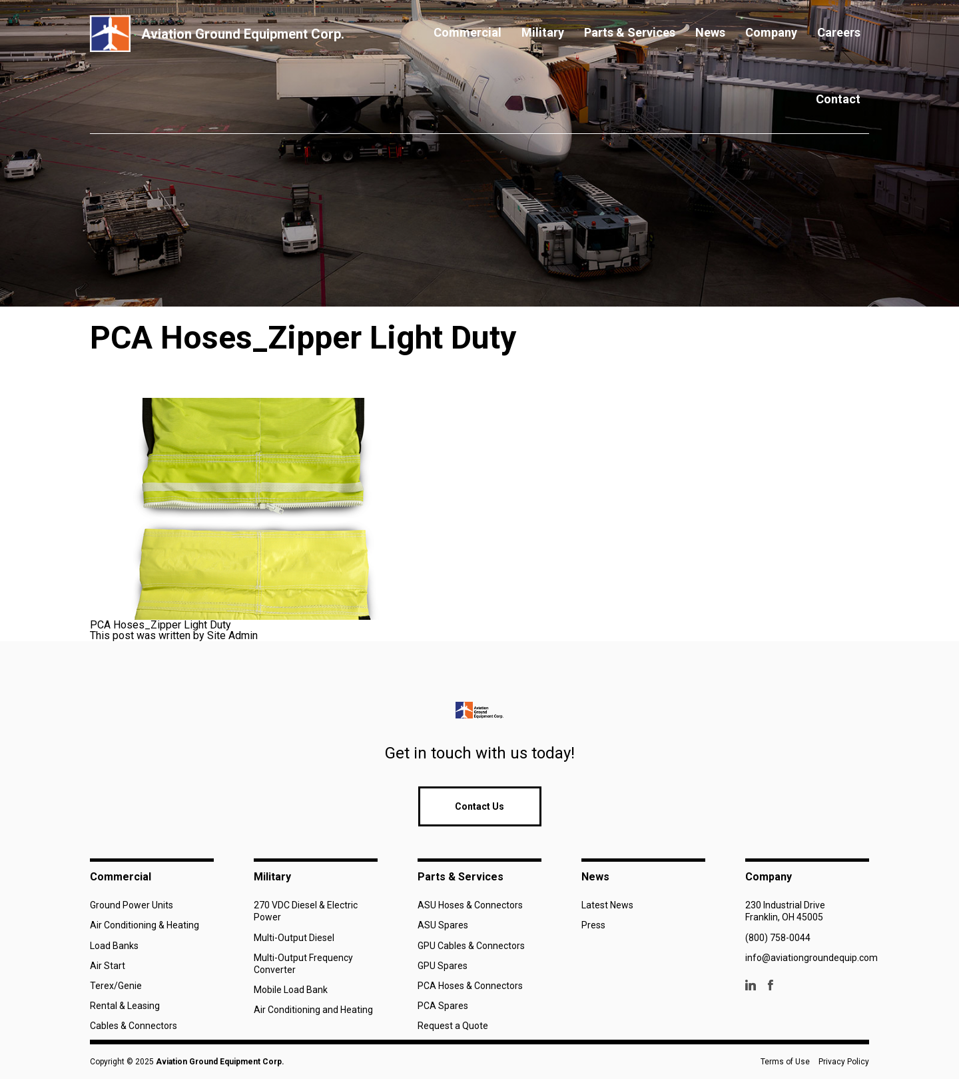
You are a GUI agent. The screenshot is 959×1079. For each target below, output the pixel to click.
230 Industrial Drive (785, 905)
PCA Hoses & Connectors (470, 985)
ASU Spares (443, 925)
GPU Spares (443, 965)
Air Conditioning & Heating (144, 925)
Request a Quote (453, 1025)
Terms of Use (785, 1061)
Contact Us (479, 806)
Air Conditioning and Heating (313, 1009)
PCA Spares (443, 1005)
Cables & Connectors (133, 1025)
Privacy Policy (843, 1062)
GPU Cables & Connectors (471, 945)
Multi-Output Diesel (294, 937)
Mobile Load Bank (291, 989)
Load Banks (114, 945)
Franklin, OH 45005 (784, 917)
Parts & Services (629, 32)
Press (593, 925)
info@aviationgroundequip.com (811, 957)
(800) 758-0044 (777, 937)
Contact (838, 99)
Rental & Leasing (125, 1005)
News (710, 32)
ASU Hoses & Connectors (470, 905)
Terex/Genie (116, 985)
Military (542, 32)
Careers (838, 32)
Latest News (607, 905)
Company (771, 32)
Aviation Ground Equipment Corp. (220, 1061)
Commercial (467, 32)
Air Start (107, 965)
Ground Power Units (131, 905)
